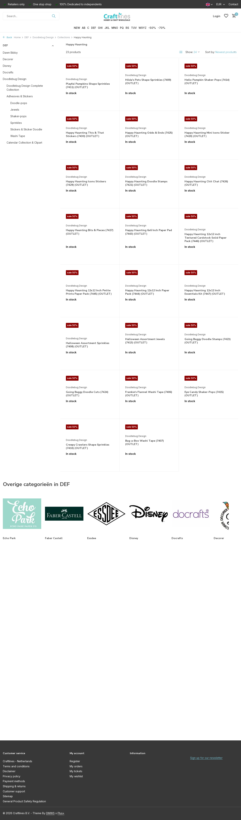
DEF (93, 27)
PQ (122, 27)
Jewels (14, 109)
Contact (233, 4)
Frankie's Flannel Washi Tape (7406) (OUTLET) (148, 393)
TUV (134, 27)
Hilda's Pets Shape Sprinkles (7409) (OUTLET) (148, 81)
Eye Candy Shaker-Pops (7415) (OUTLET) (204, 393)
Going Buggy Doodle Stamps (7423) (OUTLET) (208, 341)
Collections (65, 37)
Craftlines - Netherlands (17, 761)
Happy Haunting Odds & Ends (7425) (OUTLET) (149, 134)
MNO (114, 27)
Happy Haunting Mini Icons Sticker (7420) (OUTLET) (207, 134)
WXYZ (142, 27)
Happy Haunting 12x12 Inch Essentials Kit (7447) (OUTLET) (205, 292)
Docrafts (8, 72)
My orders (76, 766)
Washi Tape (17, 136)
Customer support (14, 791)
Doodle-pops (18, 103)
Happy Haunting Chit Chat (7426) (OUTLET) (206, 183)
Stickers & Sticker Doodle (26, 129)
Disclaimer (9, 771)
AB (83, 27)
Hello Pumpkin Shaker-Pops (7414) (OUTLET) (207, 81)
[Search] (31, 16)
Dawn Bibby (10, 52)
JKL (107, 27)
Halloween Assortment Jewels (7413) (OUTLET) (145, 341)
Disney (7, 65)
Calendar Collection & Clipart (24, 142)
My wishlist (76, 776)
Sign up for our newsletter (206, 757)
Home (18, 37)
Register (75, 761)
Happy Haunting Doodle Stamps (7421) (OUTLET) (146, 183)
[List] (181, 52)
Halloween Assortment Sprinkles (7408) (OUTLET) (87, 345)
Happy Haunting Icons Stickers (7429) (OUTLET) (86, 183)
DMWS (50, 813)
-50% (152, 27)
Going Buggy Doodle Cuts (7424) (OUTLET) (87, 393)
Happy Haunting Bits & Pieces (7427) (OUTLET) (89, 232)
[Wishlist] (226, 16)
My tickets (76, 771)
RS (127, 27)
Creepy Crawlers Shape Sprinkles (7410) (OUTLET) (87, 446)
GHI (100, 27)
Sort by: (210, 52)
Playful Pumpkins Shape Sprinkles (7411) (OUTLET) (88, 85)
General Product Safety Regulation (24, 801)
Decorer (8, 59)
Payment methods (14, 781)
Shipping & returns (14, 786)
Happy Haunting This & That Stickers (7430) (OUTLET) (85, 134)
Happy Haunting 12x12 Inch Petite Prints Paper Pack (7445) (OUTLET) (89, 292)
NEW (77, 27)
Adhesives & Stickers (20, 96)
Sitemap (8, 796)
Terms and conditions (16, 766)
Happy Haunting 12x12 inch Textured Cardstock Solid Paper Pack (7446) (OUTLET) (206, 238)
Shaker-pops (18, 116)
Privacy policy (11, 776)
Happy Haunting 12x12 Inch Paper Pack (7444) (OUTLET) (147, 292)
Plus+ (61, 813)
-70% (161, 27)
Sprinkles (16, 122)
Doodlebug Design (44, 37)
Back (7, 37)
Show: (189, 52)
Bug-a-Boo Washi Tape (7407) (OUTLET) (144, 442)
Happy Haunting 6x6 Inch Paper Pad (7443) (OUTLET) (148, 232)
